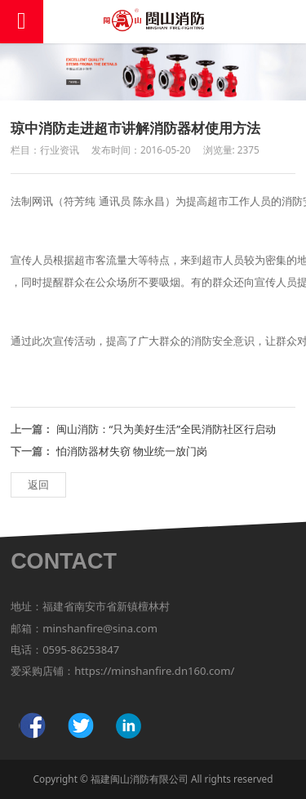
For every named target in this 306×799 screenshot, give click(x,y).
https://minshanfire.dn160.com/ (154, 670)
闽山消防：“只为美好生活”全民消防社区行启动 (166, 429)
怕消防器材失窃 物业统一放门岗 (131, 451)
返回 (38, 484)
